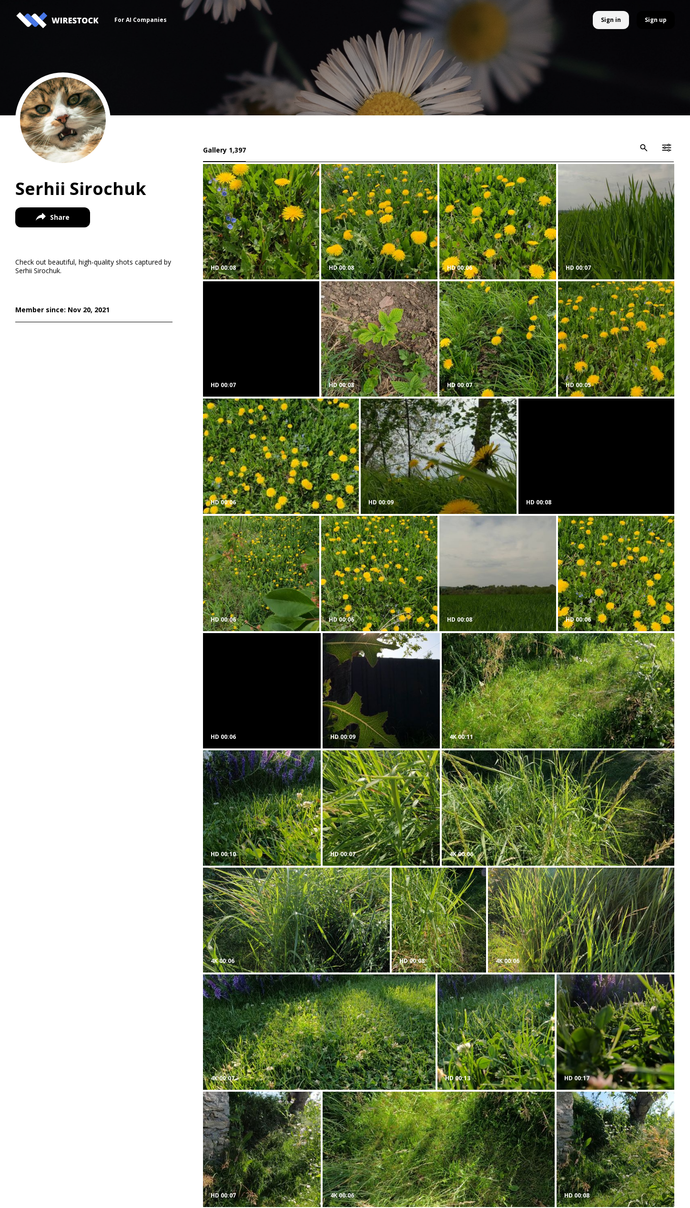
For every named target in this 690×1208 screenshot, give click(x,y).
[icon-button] (644, 147)
